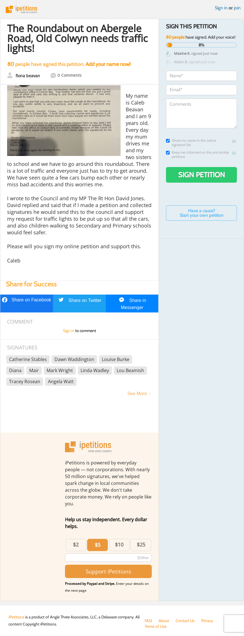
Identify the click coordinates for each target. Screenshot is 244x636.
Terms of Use (156, 626)
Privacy (207, 620)
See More (137, 393)
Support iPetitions (108, 571)
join (237, 8)
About (164, 620)
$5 (97, 544)
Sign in (221, 8)
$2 (76, 544)
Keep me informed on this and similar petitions (197, 154)
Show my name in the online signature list (191, 142)
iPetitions (122, 9)
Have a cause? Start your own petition (202, 213)
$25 (141, 544)
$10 (119, 544)
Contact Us (185, 620)
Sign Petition (201, 174)
